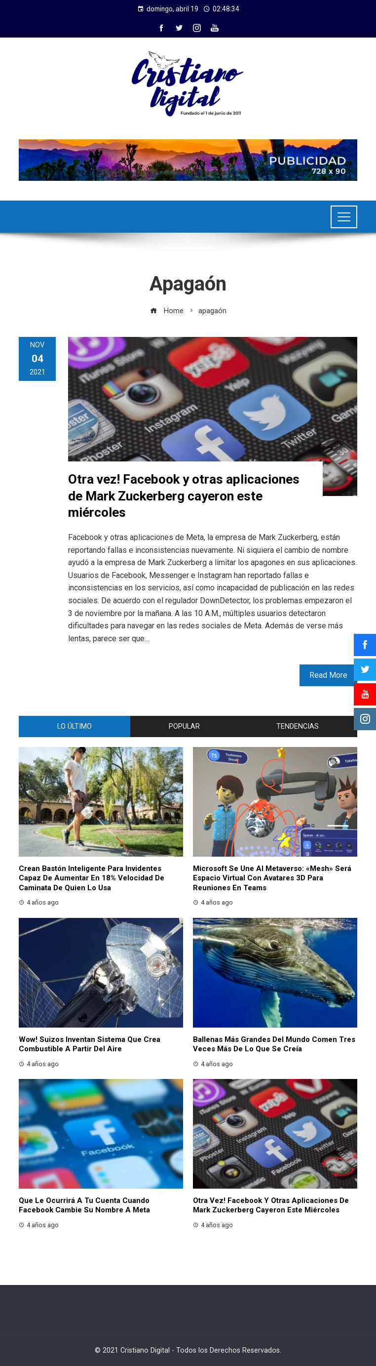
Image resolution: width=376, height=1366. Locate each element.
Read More (328, 675)
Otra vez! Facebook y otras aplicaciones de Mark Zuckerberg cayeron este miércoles (184, 496)
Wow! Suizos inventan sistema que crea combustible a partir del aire (89, 1044)
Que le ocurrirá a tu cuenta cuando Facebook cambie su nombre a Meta (84, 1205)
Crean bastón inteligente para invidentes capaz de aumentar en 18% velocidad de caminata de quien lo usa (91, 878)
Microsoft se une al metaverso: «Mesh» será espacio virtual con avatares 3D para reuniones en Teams (272, 878)
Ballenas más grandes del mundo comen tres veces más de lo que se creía (274, 1044)
